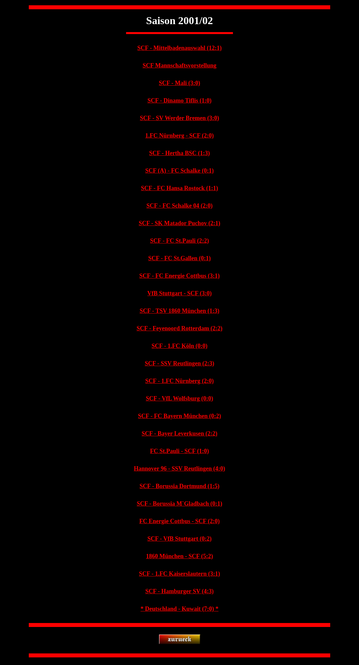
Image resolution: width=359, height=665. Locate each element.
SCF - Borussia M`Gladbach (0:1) (179, 503)
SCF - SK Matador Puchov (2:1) (179, 223)
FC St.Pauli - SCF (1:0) (179, 451)
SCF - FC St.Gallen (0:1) (179, 258)
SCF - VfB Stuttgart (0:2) (180, 538)
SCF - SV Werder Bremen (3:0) (179, 118)
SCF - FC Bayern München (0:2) (179, 416)
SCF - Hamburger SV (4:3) (179, 591)
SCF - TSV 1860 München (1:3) (179, 311)
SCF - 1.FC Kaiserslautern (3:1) (179, 573)
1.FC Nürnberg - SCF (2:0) (179, 135)
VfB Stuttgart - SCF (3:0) (179, 293)
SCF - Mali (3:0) (179, 83)
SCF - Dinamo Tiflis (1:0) (180, 100)
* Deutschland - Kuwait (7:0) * (180, 608)
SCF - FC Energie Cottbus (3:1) (179, 275)
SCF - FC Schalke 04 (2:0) (180, 205)
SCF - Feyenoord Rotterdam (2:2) (179, 328)
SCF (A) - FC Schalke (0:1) (179, 170)
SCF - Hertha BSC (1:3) (179, 153)
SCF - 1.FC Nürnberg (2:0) (179, 381)
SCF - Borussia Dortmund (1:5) (179, 486)
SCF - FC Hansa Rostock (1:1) (179, 188)
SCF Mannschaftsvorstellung (179, 65)
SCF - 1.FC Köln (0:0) (179, 346)
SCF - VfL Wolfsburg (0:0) (179, 398)
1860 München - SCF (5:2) (179, 556)
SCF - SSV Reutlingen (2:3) (179, 363)
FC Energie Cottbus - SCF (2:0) (179, 521)
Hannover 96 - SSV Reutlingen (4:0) (179, 468)
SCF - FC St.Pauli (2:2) (179, 240)
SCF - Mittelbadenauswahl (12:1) (179, 48)
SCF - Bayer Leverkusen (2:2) (179, 433)
